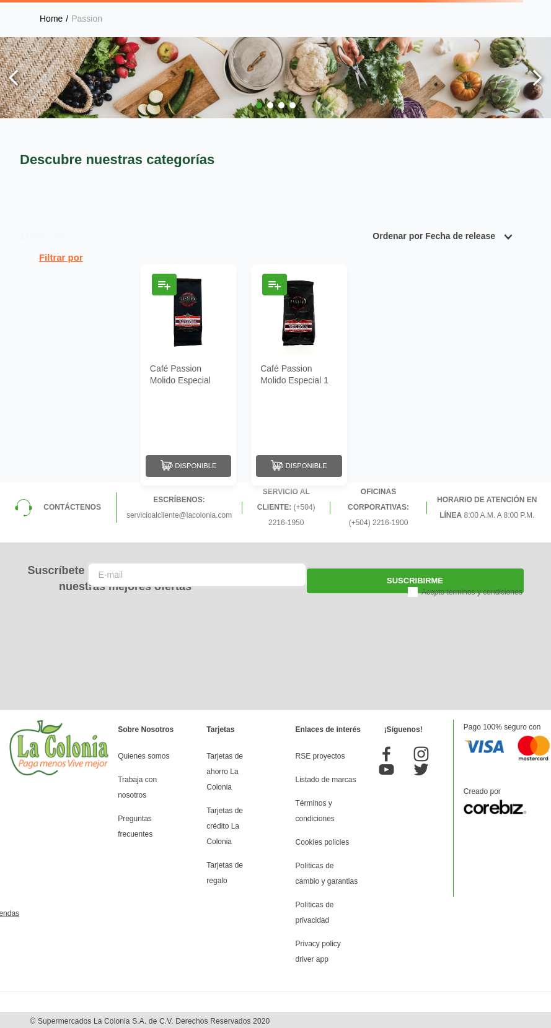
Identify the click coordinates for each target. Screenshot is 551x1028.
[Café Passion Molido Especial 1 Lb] (298, 373)
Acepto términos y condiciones (471, 589)
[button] (259, 105)
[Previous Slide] (13, 77)
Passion (86, 19)
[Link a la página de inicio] (51, 19)
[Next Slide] (537, 77)
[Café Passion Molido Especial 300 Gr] (188, 373)
